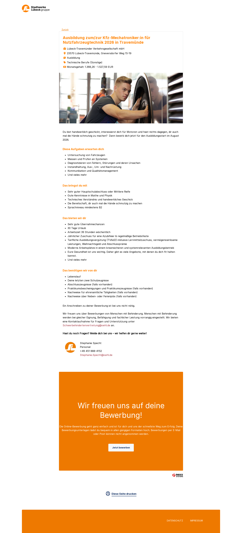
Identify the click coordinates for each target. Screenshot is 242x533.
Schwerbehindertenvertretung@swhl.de (86, 325)
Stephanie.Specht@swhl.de (96, 355)
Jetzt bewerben (121, 447)
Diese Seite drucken (124, 493)
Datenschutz (175, 520)
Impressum (196, 520)
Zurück (65, 29)
